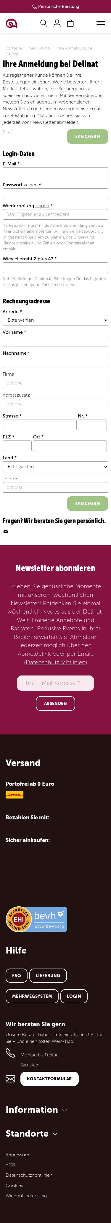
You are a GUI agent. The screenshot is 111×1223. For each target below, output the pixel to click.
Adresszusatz (16, 395)
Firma (8, 374)
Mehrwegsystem (32, 996)
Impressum (17, 1155)
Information (37, 1109)
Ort (36, 437)
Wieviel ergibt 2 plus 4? (28, 259)
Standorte (32, 1133)
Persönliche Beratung (58, 6)
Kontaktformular (49, 1078)
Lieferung (48, 975)
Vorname (13, 332)
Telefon (10, 478)
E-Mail (9, 164)
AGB (10, 1165)
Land (8, 458)
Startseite (13, 48)
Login (74, 996)
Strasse (10, 416)
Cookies (14, 1185)
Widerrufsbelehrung (26, 1196)
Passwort (20, 185)
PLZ (7, 437)
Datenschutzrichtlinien (56, 662)
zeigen (31, 185)
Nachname (15, 353)
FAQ (16, 975)
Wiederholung (26, 205)
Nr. (81, 416)
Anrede (11, 311)
